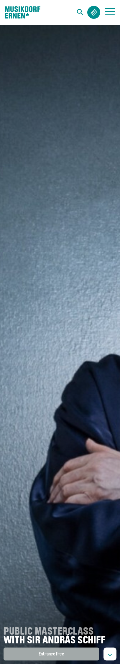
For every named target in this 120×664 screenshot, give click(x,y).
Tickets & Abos (93, 12)
